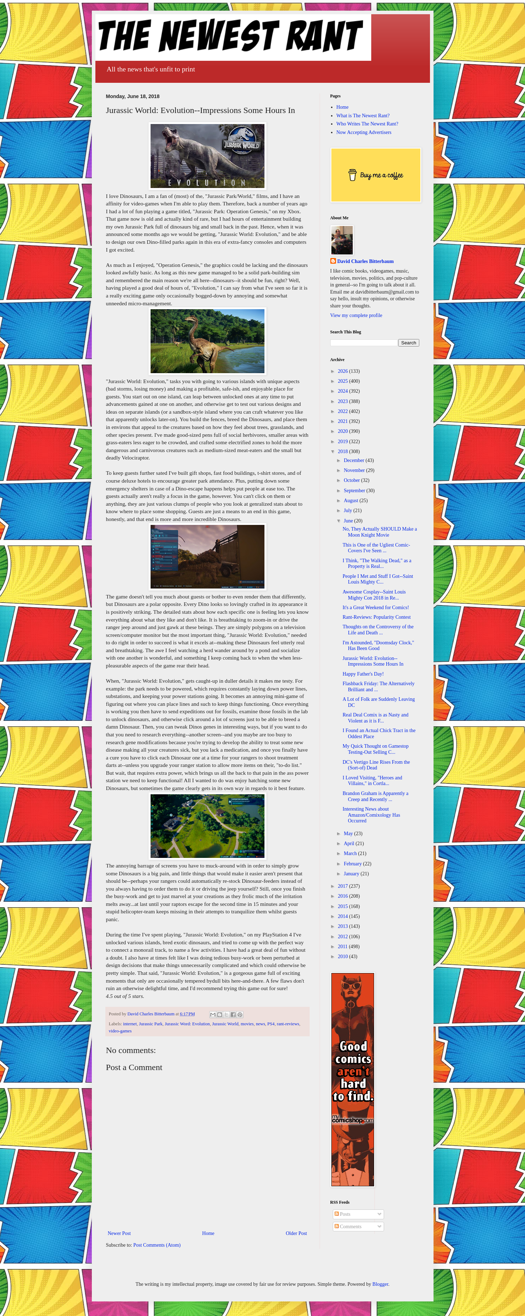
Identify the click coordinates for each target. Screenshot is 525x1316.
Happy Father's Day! (363, 674)
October (352, 480)
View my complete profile (356, 315)
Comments (348, 1226)
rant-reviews (288, 1023)
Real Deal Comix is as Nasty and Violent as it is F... (375, 718)
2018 (343, 451)
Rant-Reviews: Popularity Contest (376, 617)
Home (208, 1233)
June (349, 520)
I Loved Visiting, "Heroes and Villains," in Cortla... (372, 780)
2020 (343, 431)
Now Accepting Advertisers (364, 132)
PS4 (270, 1023)
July (348, 510)
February (353, 863)
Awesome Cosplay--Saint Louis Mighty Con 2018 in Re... (374, 595)
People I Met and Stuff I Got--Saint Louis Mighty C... (377, 579)
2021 (343, 421)
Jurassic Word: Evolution (187, 1023)
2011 (343, 946)
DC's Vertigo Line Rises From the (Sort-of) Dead (376, 765)
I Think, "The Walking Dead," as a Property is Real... (376, 563)
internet (130, 1023)
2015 (343, 906)
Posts (343, 1214)
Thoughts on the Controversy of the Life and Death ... (377, 629)
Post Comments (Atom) (157, 1245)
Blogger (380, 1284)
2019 (343, 441)
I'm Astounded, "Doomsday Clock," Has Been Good (378, 645)
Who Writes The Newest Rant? (367, 124)
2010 (343, 956)
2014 (343, 916)
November (355, 470)
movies (247, 1023)
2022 (343, 411)
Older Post (296, 1233)
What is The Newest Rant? (363, 115)
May (349, 833)
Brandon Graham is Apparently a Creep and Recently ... (375, 796)
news (260, 1023)
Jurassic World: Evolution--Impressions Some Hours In (372, 661)
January (352, 873)
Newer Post (119, 1233)
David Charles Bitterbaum (365, 261)
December (355, 460)
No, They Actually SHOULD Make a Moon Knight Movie (379, 532)
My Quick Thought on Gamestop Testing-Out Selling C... (375, 749)
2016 (343, 896)
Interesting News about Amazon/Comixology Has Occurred (371, 815)
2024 (343, 391)
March (351, 853)
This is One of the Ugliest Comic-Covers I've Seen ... (376, 548)
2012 (343, 936)
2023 (343, 401)
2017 (343, 886)
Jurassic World (225, 1023)
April (350, 843)
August (351, 500)
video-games (120, 1030)
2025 (343, 381)
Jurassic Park (150, 1023)
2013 (343, 926)
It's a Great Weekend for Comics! (375, 607)
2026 (343, 371)
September (355, 490)
